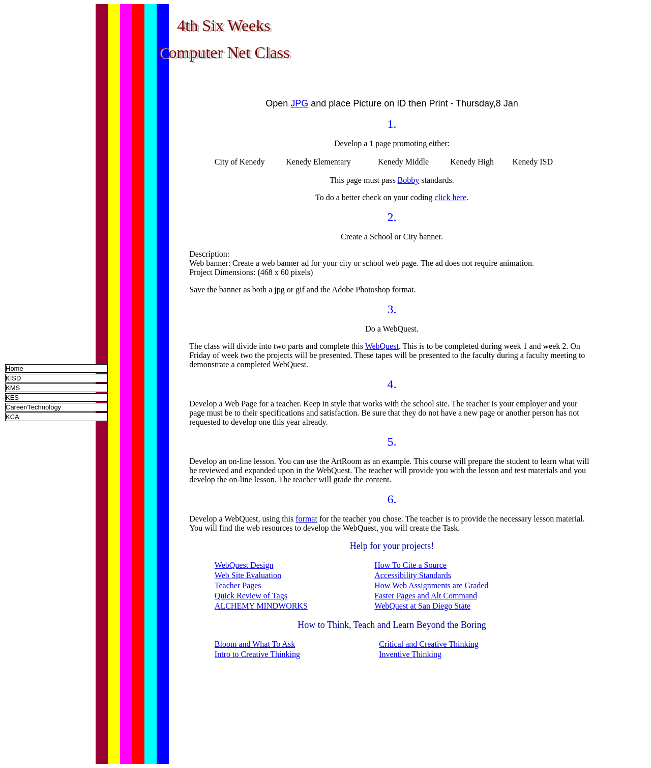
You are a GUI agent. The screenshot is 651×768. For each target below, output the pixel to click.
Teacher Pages (238, 585)
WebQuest (382, 346)
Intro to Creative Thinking (257, 654)
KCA (12, 417)
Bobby (409, 180)
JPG (299, 103)
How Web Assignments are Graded (431, 585)
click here (450, 197)
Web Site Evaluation (248, 575)
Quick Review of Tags (251, 595)
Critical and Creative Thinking (429, 644)
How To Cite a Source (410, 565)
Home (14, 368)
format (306, 518)
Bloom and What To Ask (255, 644)
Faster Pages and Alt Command (425, 595)
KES (12, 397)
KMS (13, 388)
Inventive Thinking (410, 654)
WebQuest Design (244, 565)
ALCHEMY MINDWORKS (261, 605)
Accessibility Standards (412, 575)
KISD (13, 378)
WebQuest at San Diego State (422, 605)
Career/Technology (33, 407)
